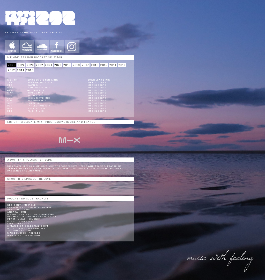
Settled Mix (36, 108)
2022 (39, 65)
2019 (67, 65)
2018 (76, 65)
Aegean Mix (35, 90)
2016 (94, 65)
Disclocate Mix (38, 98)
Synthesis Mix (38, 88)
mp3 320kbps (97, 82)
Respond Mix (36, 100)
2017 (85, 65)
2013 (122, 65)
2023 (30, 65)
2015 (103, 65)
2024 (21, 65)
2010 (29, 70)
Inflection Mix (38, 106)
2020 (58, 65)
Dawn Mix (34, 85)
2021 (48, 65)
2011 (20, 70)
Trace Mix (34, 103)
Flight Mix (35, 111)
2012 (11, 70)
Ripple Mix (35, 93)
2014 (113, 65)
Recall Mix (35, 95)
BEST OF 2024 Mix (40, 82)
